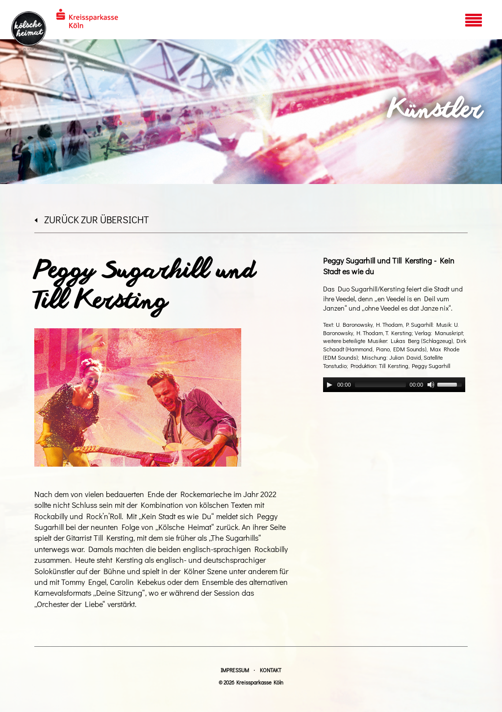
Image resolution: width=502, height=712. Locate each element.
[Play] (329, 385)
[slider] (380, 384)
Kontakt (270, 670)
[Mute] (431, 385)
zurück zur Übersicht (91, 219)
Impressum (235, 670)
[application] (394, 384)
